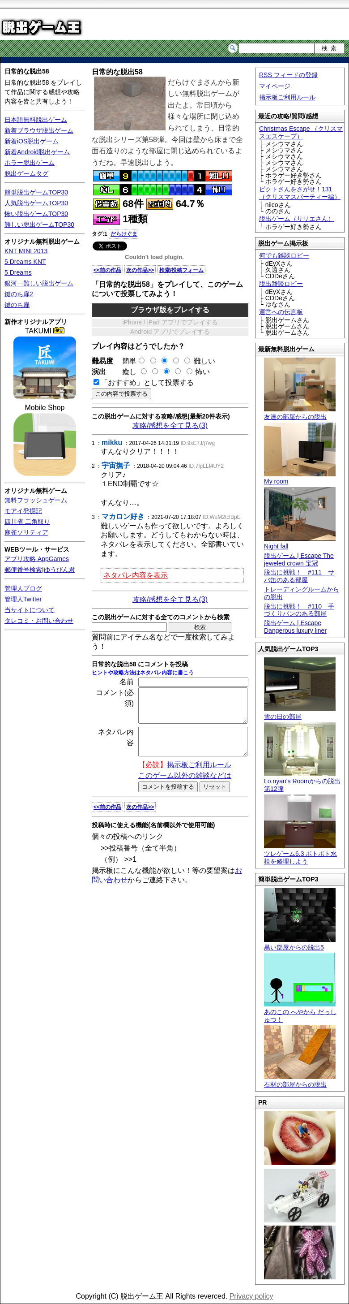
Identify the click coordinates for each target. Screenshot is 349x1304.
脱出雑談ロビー (281, 283)
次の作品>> (140, 270)
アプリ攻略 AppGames (36, 558)
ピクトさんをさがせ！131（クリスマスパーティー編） (299, 193)
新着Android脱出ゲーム (37, 151)
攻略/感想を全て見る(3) (170, 425)
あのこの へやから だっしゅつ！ (300, 1012)
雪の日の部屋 (300, 712)
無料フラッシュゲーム (35, 500)
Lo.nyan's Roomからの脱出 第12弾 (302, 781)
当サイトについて (29, 609)
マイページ (274, 86)
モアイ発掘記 (23, 510)
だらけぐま (124, 234)
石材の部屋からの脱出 (300, 1080)
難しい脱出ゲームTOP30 (39, 224)
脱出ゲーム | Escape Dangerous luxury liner (295, 626)
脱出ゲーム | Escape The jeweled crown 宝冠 (299, 559)
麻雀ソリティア (26, 532)
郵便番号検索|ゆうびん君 (39, 569)
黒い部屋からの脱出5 (300, 943)
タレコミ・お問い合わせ (38, 620)
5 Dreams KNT (25, 261)
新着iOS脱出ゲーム (31, 141)
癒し (125, 372)
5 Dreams (18, 272)
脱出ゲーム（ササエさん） (296, 218)
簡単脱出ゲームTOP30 (36, 192)
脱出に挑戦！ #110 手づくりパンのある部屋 (299, 610)
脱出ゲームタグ (26, 173)
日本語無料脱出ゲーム (35, 119)
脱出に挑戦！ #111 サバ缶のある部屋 (299, 576)
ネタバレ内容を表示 (135, 575)
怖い (203, 372)
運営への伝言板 (281, 311)
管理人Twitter (23, 599)
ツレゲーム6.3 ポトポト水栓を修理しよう (300, 853)
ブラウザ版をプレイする (170, 310)
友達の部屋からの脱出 (300, 413)
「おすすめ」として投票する (147, 382)
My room (300, 478)
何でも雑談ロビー (284, 255)
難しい (204, 361)
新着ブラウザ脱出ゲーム (38, 130)
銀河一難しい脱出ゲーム (38, 283)
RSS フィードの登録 (288, 74)
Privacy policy (251, 1296)
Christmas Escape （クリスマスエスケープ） (301, 132)
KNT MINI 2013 (25, 251)
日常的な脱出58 (26, 71)
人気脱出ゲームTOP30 (36, 203)
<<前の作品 (107, 270)
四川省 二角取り (27, 521)
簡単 (130, 361)
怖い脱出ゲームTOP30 (36, 213)
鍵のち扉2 (18, 294)
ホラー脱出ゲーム (29, 162)
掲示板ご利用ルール (287, 97)
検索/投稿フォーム (181, 270)
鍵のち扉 (17, 304)
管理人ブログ (23, 588)
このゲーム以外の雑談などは (184, 787)
